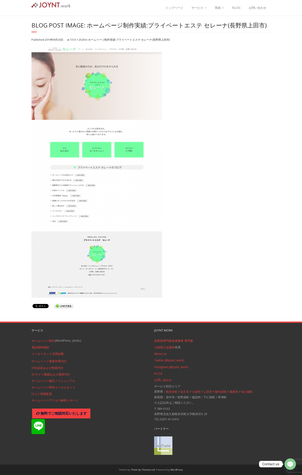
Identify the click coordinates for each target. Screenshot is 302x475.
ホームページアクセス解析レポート (54, 400)
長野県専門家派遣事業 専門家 (173, 341)
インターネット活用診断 (47, 354)
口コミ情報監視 (41, 394)
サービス (197, 8)
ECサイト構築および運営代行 (50, 374)
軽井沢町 (172, 392)
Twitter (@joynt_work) (169, 360)
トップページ (174, 8)
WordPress (177, 469)
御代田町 (221, 392)
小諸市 (196, 392)
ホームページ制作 (43, 341)
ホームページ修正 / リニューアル (53, 381)
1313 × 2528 (77, 40)
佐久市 (184, 392)
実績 (218, 8)
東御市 (233, 392)
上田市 (207, 392)
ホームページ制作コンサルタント (53, 387)
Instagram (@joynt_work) (171, 367)
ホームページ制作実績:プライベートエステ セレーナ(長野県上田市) (129, 40)
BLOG (236, 8)
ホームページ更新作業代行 (49, 361)
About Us (160, 354)
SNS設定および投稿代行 (47, 368)
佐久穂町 (247, 392)
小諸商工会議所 (164, 347)
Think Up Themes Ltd (143, 469)
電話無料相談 (40, 347)
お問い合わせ (257, 8)
